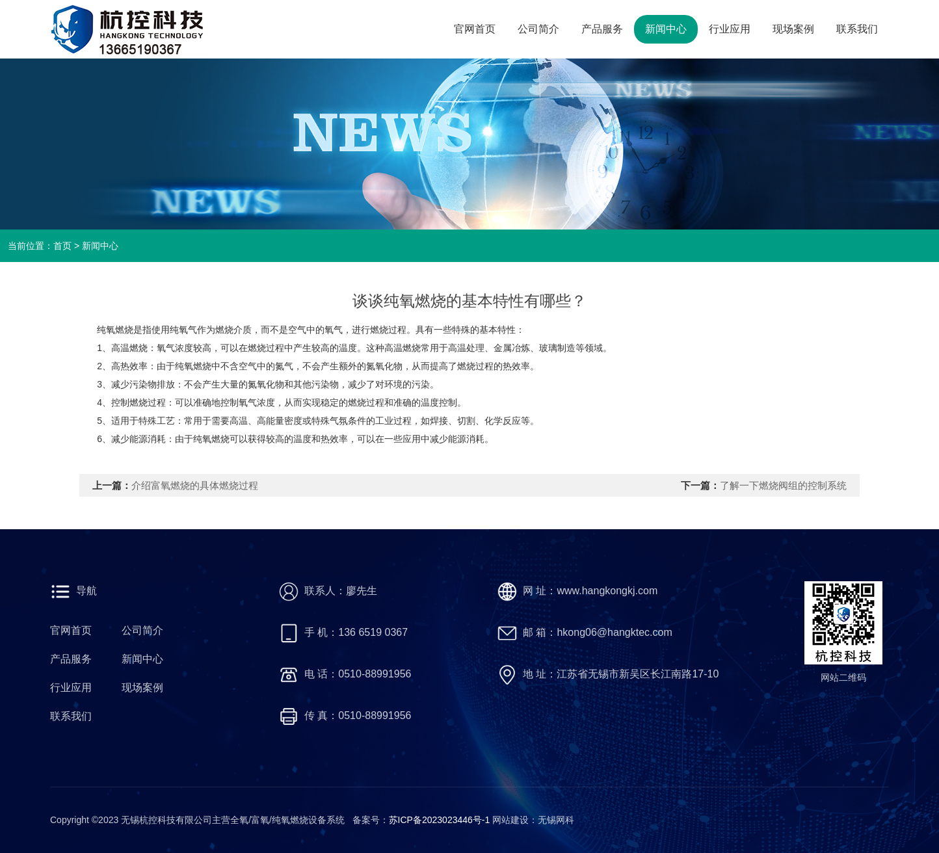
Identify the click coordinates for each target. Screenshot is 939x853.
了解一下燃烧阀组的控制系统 (783, 485)
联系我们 (857, 28)
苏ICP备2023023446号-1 (441, 820)
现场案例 (793, 28)
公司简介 (538, 28)
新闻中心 (666, 28)
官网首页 (475, 28)
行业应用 (729, 28)
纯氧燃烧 (193, 366)
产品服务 (602, 28)
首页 (62, 246)
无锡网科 (556, 820)
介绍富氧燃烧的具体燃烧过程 (194, 485)
